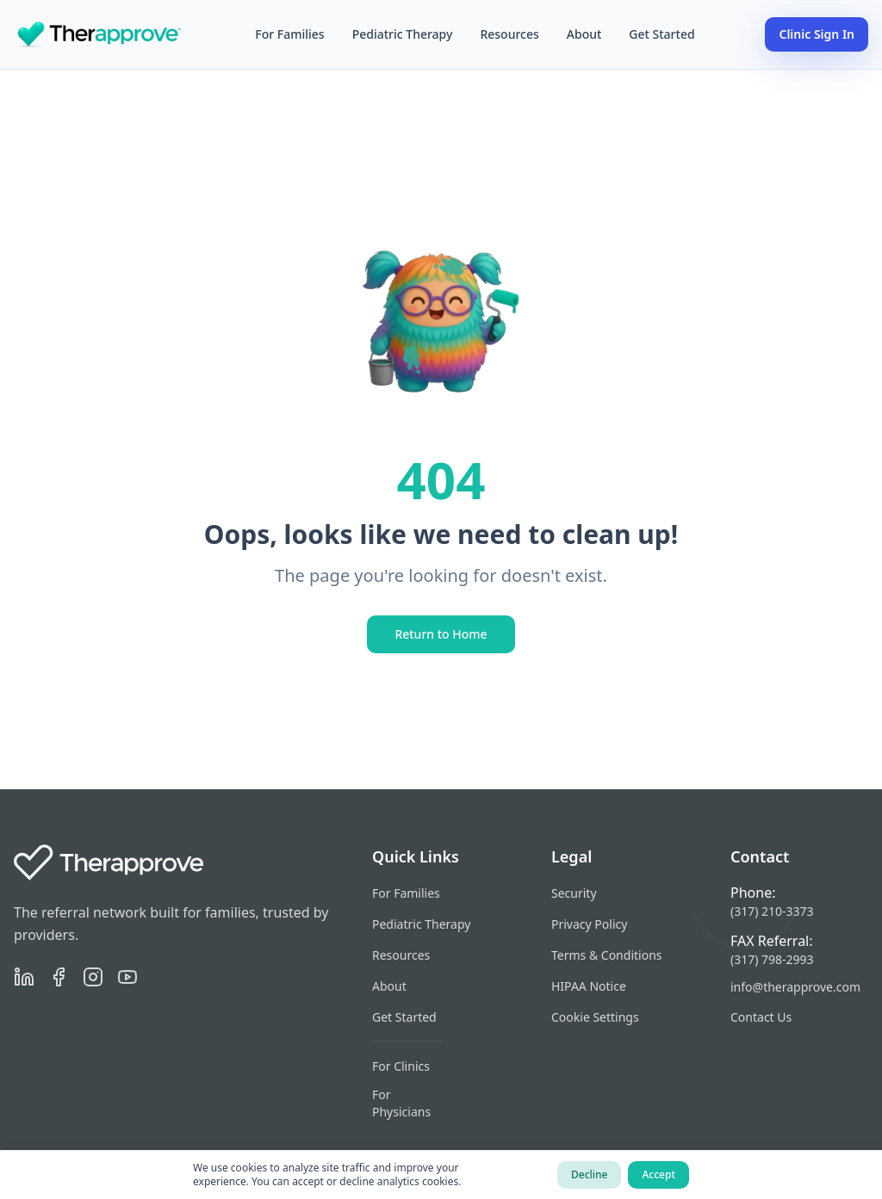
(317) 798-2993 (772, 959)
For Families (289, 34)
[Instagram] (93, 977)
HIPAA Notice (588, 986)
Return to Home (440, 634)
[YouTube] (127, 977)
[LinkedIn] (24, 977)
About (584, 34)
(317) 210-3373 (772, 911)
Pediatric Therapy (402, 34)
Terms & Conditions (606, 955)
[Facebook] (58, 977)
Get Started (661, 34)
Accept (658, 1174)
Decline (589, 1174)
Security (574, 893)
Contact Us (761, 1017)
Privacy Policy (589, 924)
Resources (509, 34)
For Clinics (401, 1066)
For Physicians (401, 1103)
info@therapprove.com (795, 987)
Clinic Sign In (816, 34)
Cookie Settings (595, 1017)
